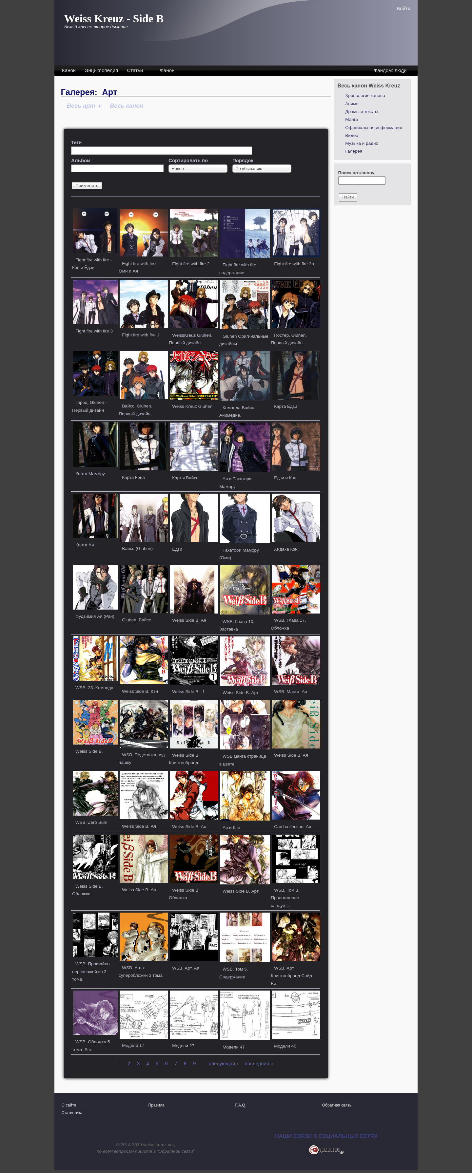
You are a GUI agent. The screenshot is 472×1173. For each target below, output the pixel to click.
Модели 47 (234, 1047)
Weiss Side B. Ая (189, 620)
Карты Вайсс (185, 477)
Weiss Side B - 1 (188, 691)
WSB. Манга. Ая (290, 691)
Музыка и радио (361, 143)
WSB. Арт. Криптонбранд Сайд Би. (291, 976)
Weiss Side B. (89, 751)
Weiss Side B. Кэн (140, 691)
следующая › (223, 1063)
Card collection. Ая (292, 826)
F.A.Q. (240, 1105)
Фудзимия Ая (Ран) (94, 616)
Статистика (72, 1112)
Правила (156, 1105)
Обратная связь (336, 1105)
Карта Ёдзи (285, 406)
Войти (403, 8)
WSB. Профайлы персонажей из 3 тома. (91, 971)
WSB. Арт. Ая (185, 968)
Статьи (135, 70)
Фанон (167, 70)
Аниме (352, 103)
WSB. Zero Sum (91, 822)
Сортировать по (188, 160)
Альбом (80, 160)
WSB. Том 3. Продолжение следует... (285, 898)
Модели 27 (183, 1045)
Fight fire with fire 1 (140, 334)
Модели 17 (133, 1045)
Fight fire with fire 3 (94, 331)
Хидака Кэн (286, 549)
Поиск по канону (356, 172)
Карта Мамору (90, 473)
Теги (76, 142)
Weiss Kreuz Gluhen (192, 406)
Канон (69, 70)
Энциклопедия (101, 70)
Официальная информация (373, 127)
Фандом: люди (389, 70)
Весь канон (126, 106)
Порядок (242, 160)
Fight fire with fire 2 (190, 263)
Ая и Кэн (231, 827)
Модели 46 (285, 1046)
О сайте (69, 1105)
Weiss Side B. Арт (241, 692)
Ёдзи (177, 549)
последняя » (259, 1063)
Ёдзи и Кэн (285, 477)
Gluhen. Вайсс (136, 619)
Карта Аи (84, 544)
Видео (351, 135)
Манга (351, 119)
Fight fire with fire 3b (294, 263)
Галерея (353, 151)
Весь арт (81, 106)
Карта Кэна (133, 477)
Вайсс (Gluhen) (137, 548)
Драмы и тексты (361, 111)
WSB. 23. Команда (94, 687)
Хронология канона (365, 95)
